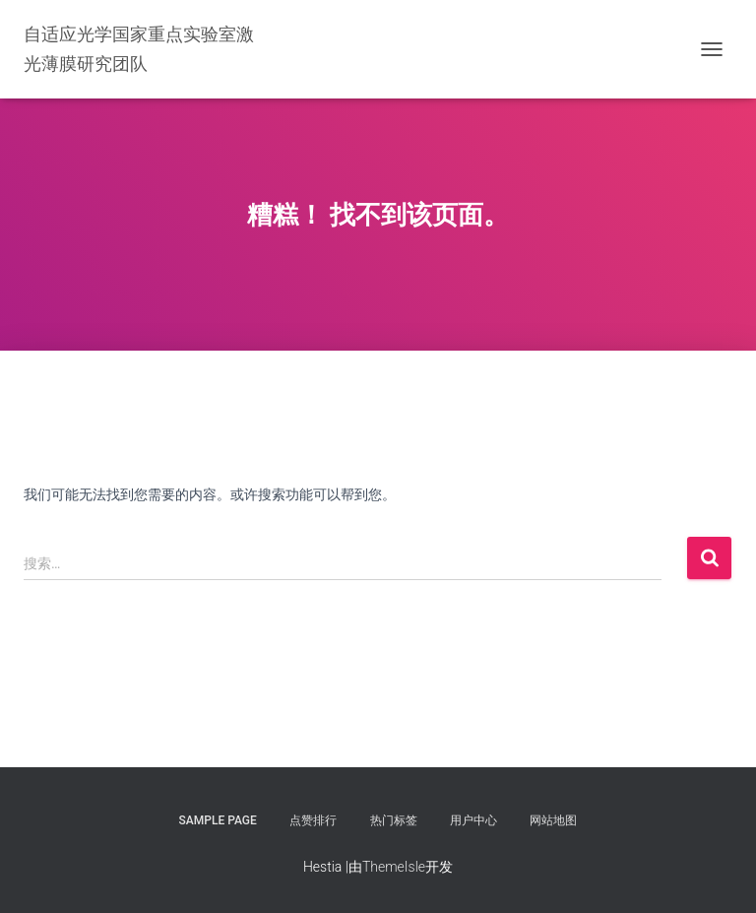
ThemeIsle (393, 867)
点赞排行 (313, 820)
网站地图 (553, 820)
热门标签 (393, 820)
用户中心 (473, 820)
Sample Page (218, 820)
